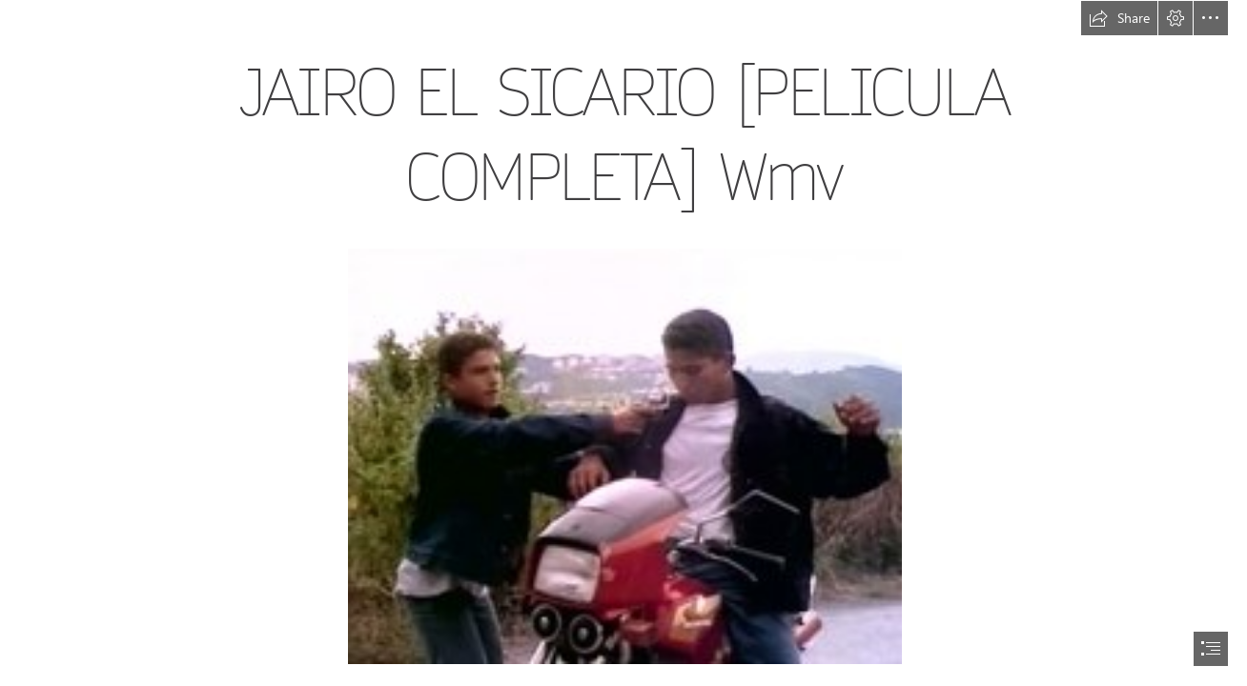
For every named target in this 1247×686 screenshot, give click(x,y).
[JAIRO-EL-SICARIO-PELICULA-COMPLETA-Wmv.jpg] (624, 455)
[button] (1119, 18)
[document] (623, 343)
